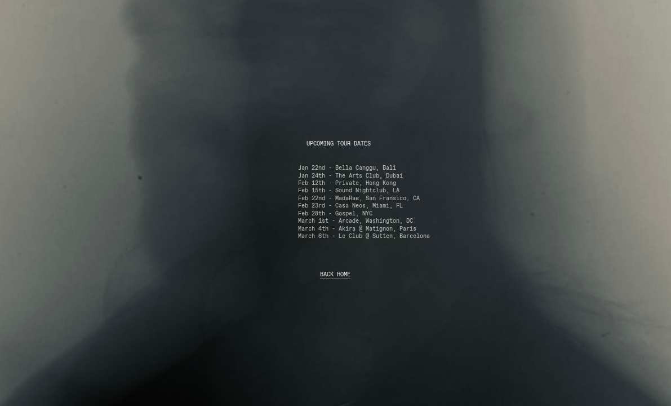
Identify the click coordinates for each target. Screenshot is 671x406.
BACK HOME (335, 275)
